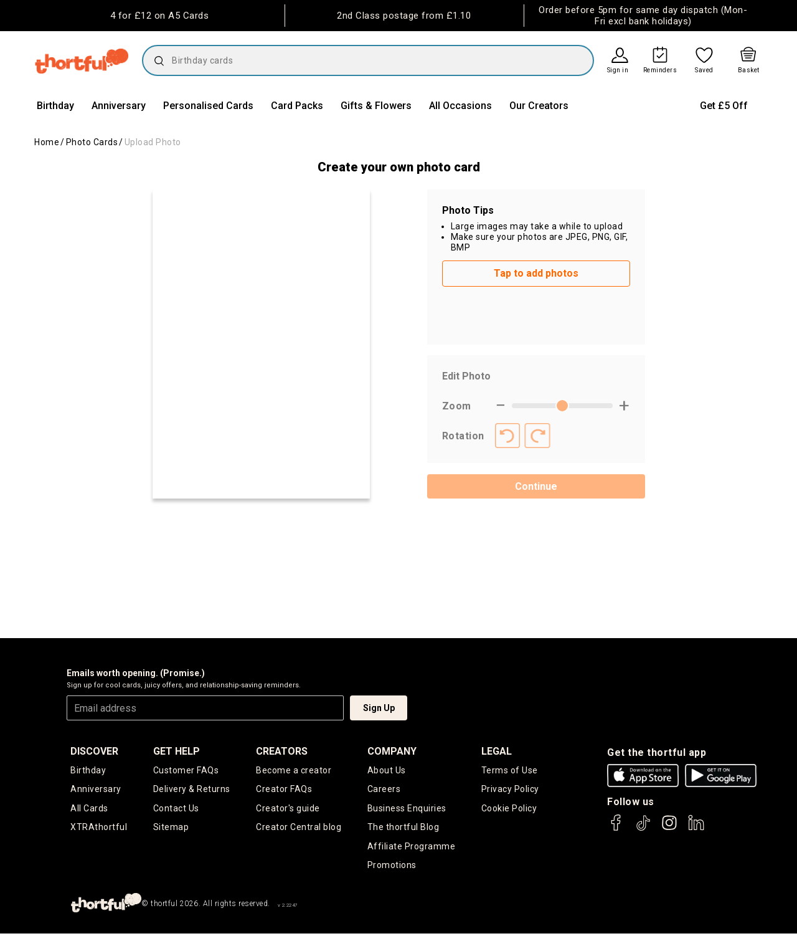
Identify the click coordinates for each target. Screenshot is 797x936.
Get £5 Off (724, 106)
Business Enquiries (406, 809)
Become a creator (293, 770)
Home (46, 142)
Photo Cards (92, 142)
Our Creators (538, 106)
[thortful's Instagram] (669, 828)
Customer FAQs (186, 770)
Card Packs (297, 106)
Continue (536, 486)
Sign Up (379, 708)
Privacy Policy (510, 790)
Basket (749, 70)
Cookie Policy (509, 809)
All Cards (89, 809)
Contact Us (176, 809)
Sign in (618, 70)
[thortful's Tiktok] (643, 828)
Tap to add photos (536, 273)
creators (282, 751)
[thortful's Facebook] (616, 828)
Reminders (660, 70)
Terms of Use (509, 770)
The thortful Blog (403, 828)
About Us (386, 770)
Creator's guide (288, 809)
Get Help (176, 751)
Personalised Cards (208, 106)
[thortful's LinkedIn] (696, 828)
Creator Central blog (298, 828)
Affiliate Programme (411, 847)
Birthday (55, 106)
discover (94, 751)
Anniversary (119, 106)
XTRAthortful (98, 828)
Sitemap (171, 828)
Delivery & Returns (191, 790)
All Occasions (460, 106)
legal (496, 751)
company (392, 751)
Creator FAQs (284, 790)
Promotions (392, 867)
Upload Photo (153, 142)
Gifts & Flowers (376, 106)
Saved (704, 70)
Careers (384, 790)
